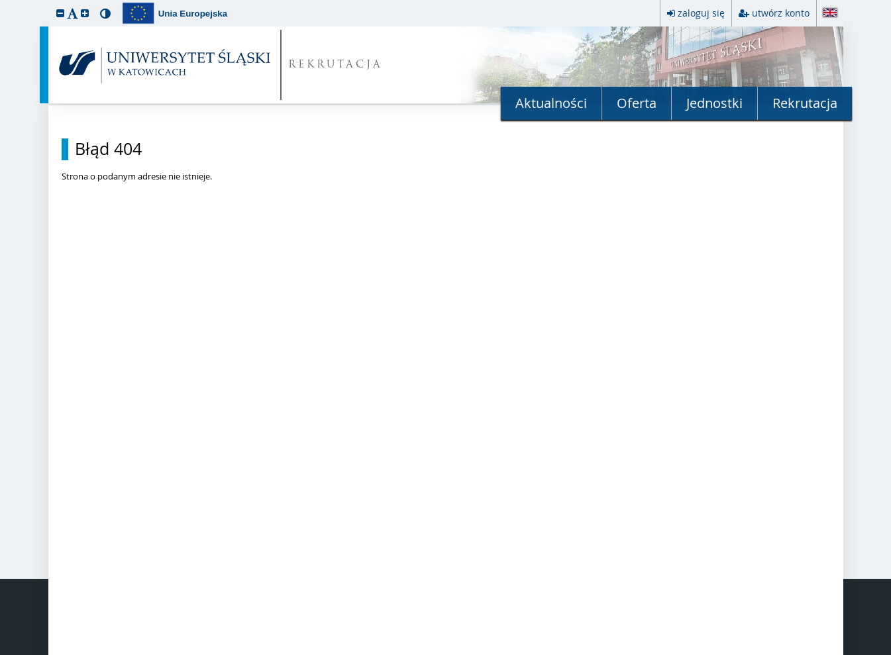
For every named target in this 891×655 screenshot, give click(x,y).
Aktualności (551, 103)
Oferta (636, 103)
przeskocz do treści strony (3, 3)
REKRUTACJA (335, 65)
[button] (60, 13)
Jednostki (714, 103)
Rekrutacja (804, 103)
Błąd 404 (108, 149)
